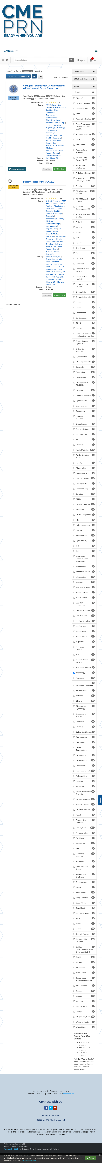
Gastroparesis (51, 226)
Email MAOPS (68, 1093)
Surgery (56, 153)
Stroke (55, 249)
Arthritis (79, 222)
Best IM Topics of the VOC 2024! (39, 181)
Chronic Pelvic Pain (83, 297)
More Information (29, 1160)
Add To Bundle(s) (16, 169)
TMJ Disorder (81, 986)
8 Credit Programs (53, 201)
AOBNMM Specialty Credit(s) (83, 207)
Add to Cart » (59, 169)
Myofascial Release (83, 667)
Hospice (79, 530)
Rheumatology (51, 150)
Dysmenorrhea (81, 406)
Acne (78, 114)
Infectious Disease (54, 125)
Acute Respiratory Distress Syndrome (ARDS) (83, 126)
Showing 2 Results (60, 77)
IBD (77, 546)
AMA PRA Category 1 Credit (83, 179)
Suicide (78, 957)
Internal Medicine (83, 587)
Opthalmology (51, 135)
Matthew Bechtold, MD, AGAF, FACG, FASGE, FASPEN (55, 264)
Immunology (60, 123)
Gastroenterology (53, 224)
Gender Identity (82, 489)
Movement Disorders (80, 648)
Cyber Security (81, 356)
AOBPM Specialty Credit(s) (83, 215)
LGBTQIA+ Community (80, 604)
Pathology (57, 138)
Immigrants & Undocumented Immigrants (82, 558)
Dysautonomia (81, 401)
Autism (78, 232)
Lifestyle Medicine (53, 234)
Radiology (80, 861)
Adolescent (80, 145)
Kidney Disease (52, 231)
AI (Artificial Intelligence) (80, 166)
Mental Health (81, 636)
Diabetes (79, 390)
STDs (78, 918)
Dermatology (51, 115)
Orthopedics (81, 755)
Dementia (50, 216)
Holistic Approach (83, 525)
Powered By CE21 (11, 1149)
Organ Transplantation (54, 241)
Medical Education (83, 621)
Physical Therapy (82, 804)
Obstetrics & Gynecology (81, 707)
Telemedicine (81, 973)
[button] (3, 60)
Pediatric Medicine (53, 140)
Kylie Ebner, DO (52, 158)
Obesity (59, 239)
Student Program (82, 934)
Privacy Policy (22, 1146)
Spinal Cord (80, 908)
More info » (47, 169)
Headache (80, 509)
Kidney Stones (81, 598)
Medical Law (81, 626)
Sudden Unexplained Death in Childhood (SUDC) (84, 949)
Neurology (61, 128)
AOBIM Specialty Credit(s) (82, 200)
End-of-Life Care (82, 429)
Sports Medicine (82, 913)
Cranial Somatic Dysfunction (82, 342)
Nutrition (79, 696)
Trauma (79, 991)
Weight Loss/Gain (83, 1017)
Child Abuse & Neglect (81, 277)
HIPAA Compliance (83, 515)
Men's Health (81, 631)
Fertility (79, 463)
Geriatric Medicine (53, 155)
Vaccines (79, 1001)
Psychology (80, 843)
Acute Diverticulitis (83, 119)
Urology (79, 996)
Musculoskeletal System (82, 661)
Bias (56, 110)
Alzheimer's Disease (83, 173)
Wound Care (81, 1027)
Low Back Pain (81, 616)
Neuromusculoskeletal (84, 685)
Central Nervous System (82, 270)
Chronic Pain (81, 292)
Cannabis (79, 258)
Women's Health (82, 1022)
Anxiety (49, 206)
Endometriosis (81, 434)
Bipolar (78, 243)
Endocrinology (51, 218)
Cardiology (50, 112)
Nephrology (50, 128)
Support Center (10, 1146)
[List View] (40, 76)
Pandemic (80, 781)
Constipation (81, 313)
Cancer (49, 213)
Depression (80, 372)
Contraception (81, 318)
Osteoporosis (81, 765)
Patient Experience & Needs (83, 792)
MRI (77, 654)
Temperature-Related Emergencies (84, 979)
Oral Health (80, 742)
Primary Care (51, 143)
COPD (78, 323)
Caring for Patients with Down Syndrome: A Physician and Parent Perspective (44, 87)
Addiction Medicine (83, 134)
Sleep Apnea (81, 892)
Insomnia (79, 582)
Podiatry (79, 815)
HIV (77, 520)
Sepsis (78, 887)
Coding (78, 302)
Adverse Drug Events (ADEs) (81, 158)
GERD (78, 499)
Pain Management (83, 771)
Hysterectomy (81, 541)
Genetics (79, 494)
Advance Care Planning (81, 151)
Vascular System (82, 1006)
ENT (77, 439)
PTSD (78, 848)
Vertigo (79, 1011)
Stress (78, 923)
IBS (60, 229)
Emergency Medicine (80, 417)
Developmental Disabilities (82, 383)
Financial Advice (82, 473)
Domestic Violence (83, 395)
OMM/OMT (81, 721)
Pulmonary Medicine (80, 855)
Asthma (79, 227)
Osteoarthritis (81, 760)
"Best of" (79, 98)
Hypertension (51, 229)
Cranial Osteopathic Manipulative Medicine (85, 334)
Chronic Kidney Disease (82, 285)
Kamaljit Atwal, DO (53, 256)
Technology (80, 967)
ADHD (78, 139)
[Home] (7, 60)
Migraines (50, 236)
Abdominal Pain (82, 108)
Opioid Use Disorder (84, 732)
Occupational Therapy (81, 715)
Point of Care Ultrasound (81, 821)
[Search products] (71, 60)
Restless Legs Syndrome (81, 875)
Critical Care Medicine (80, 350)
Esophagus (80, 445)
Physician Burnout (83, 810)
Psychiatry (50, 145)
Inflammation (81, 577)
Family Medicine (82, 450)
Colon (78, 307)
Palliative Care (81, 776)
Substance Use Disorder (81, 940)
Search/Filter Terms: (13, 71)
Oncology (50, 244)
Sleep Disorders (82, 898)
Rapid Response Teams (82, 868)
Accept (90, 1158)
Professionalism (82, 833)
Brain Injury (80, 248)
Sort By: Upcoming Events (18, 76)
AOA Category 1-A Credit (82, 192)
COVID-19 (80, 328)
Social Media (81, 903)
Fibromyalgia (81, 468)
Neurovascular (81, 690)
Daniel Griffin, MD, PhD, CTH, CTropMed (55, 276)
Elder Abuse (80, 411)
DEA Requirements (83, 362)
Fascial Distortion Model (82, 456)
